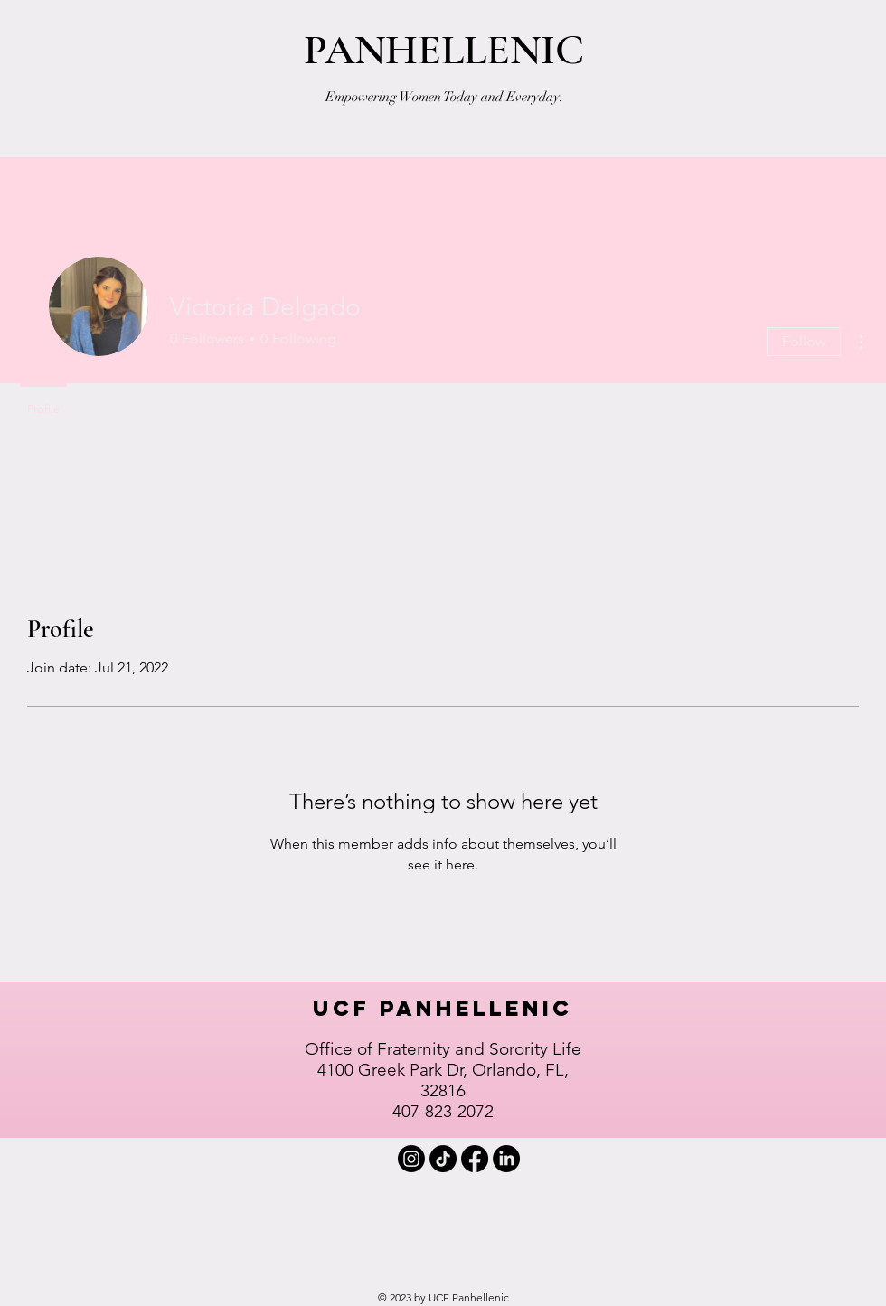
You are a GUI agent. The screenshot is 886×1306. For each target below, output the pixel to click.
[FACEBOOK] (474, 1158)
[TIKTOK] (443, 1158)
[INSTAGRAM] (411, 1158)
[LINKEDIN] (506, 1158)
